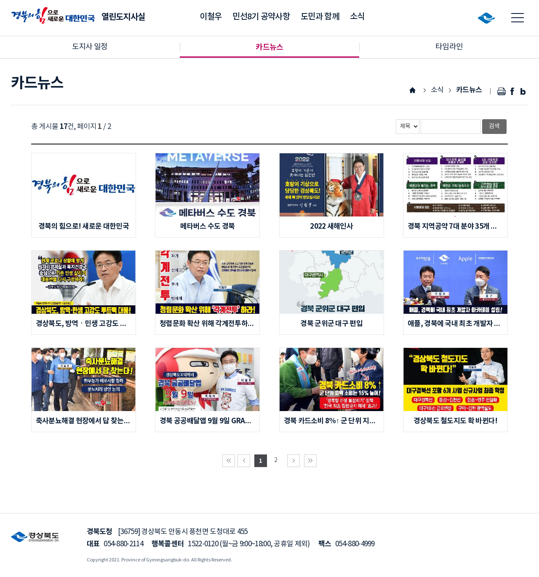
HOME (412, 90)
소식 (437, 90)
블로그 (523, 91)
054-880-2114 (123, 544)
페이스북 (512, 91)
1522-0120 (203, 544)
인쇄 (501, 91)
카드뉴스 (469, 89)
